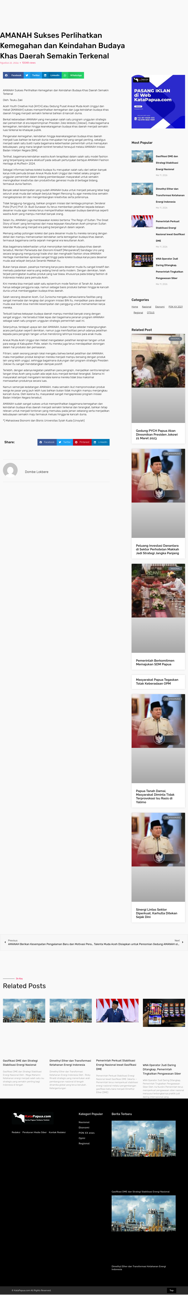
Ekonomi (160, 307)
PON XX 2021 (141, 313)
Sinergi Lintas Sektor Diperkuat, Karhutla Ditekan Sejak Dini (156, 913)
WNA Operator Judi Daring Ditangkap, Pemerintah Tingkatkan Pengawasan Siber (162, 1070)
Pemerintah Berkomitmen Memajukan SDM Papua (155, 662)
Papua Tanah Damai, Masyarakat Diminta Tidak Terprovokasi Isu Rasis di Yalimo (155, 797)
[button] (13, 75)
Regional (157, 313)
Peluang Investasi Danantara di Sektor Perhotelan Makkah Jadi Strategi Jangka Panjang (157, 549)
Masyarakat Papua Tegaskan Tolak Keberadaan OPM (157, 682)
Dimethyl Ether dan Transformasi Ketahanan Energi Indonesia (170, 196)
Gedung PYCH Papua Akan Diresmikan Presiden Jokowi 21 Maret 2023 (157, 434)
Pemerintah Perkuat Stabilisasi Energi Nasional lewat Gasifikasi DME (116, 1065)
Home (135, 307)
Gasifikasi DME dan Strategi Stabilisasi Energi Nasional (167, 163)
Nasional (147, 307)
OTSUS (170, 313)
